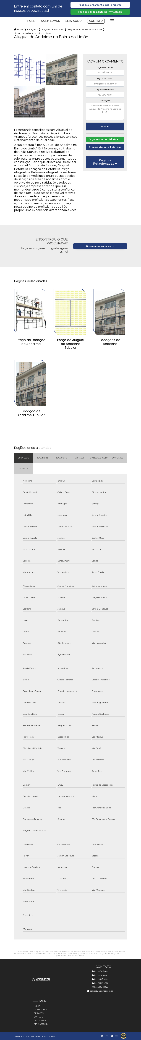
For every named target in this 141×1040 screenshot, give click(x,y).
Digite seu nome (105, 67)
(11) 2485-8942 (100, 971)
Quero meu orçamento (100, 246)
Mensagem (105, 100)
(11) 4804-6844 (100, 987)
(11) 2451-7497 (99, 975)
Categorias (32, 29)
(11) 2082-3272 (100, 983)
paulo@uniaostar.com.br (100, 991)
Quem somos (50, 20)
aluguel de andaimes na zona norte (85, 29)
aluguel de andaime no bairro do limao (32, 33)
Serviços (72, 20)
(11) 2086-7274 (100, 979)
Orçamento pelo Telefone (105, 147)
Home (31, 20)
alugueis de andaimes (52, 29)
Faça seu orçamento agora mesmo (100, 5)
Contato (96, 20)
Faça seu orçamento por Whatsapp (100, 12)
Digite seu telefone (105, 89)
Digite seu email (105, 78)
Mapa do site (41, 1024)
